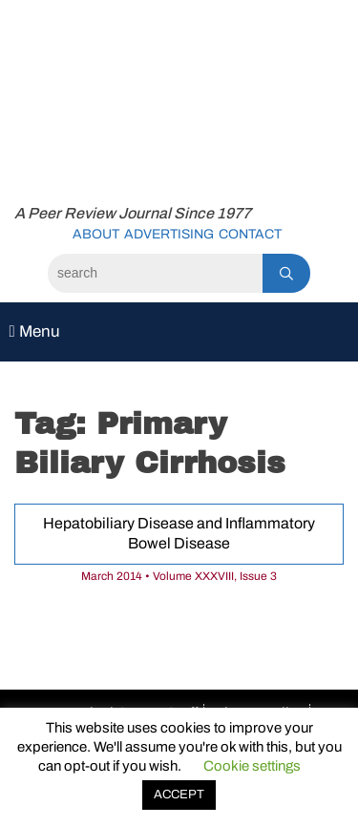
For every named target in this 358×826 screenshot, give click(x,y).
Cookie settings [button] (252, 766)
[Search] (155, 273)
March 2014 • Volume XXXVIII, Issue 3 (179, 576)
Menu (34, 331)
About (96, 234)
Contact (250, 234)
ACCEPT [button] (179, 794)
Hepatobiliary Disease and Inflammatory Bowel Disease (179, 533)
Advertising (169, 234)
